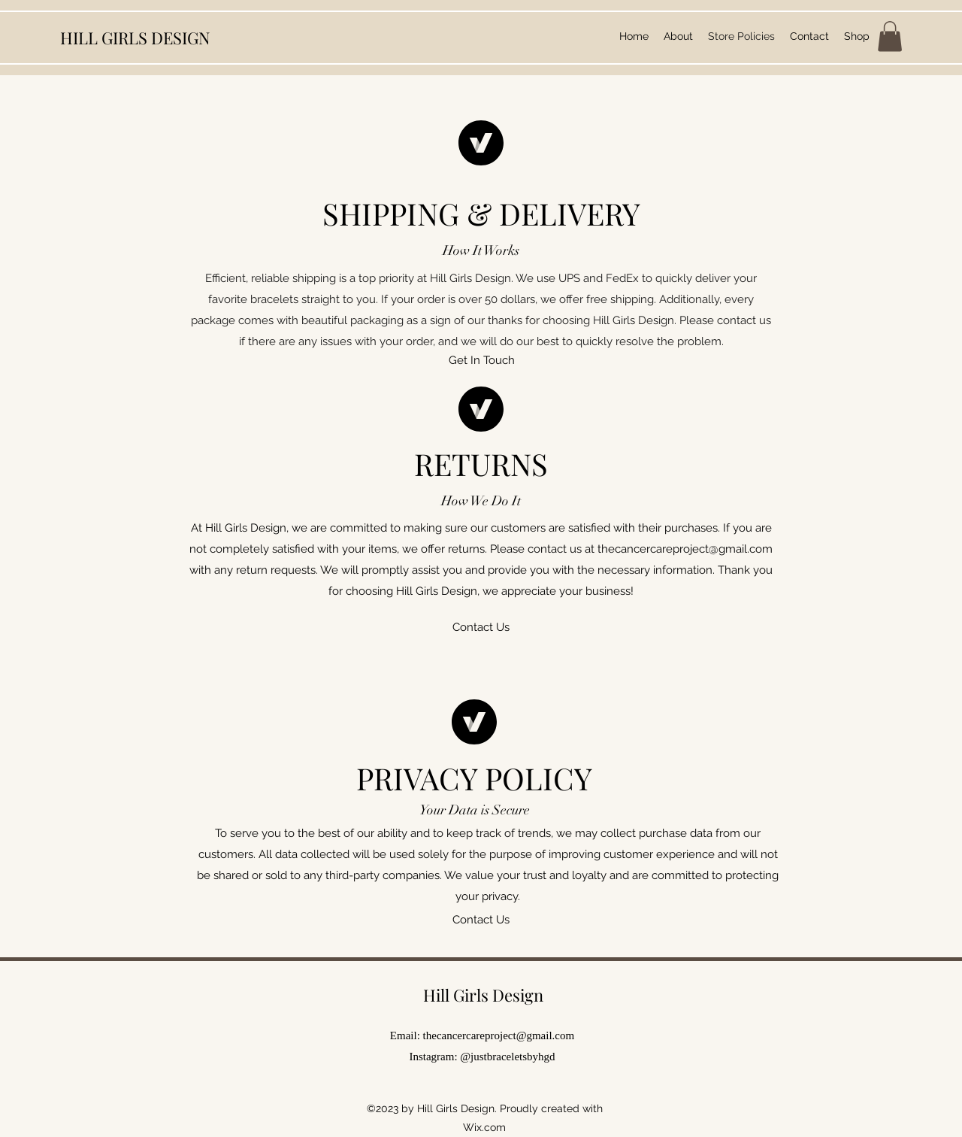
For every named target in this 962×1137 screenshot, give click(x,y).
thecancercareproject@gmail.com (685, 549)
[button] (890, 36)
